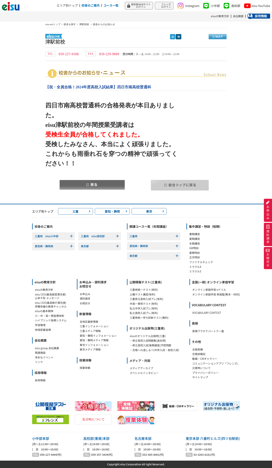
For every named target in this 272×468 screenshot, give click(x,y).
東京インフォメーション (94, 345)
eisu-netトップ (52, 24)
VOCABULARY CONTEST (206, 313)
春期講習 (194, 234)
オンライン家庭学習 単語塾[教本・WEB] (216, 294)
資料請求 (268, 234)
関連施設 (40, 352)
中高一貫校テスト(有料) (144, 304)
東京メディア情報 (90, 349)
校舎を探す (70, 24)
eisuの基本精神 (44, 311)
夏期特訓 (194, 253)
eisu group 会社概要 (47, 348)
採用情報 (40, 380)
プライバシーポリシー (205, 373)
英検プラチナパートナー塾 (208, 331)
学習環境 (40, 325)
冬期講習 (194, 243)
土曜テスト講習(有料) (142, 294)
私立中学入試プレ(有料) (144, 308)
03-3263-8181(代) (204, 454)
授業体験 (85, 368)
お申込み (268, 210)
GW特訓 (194, 248)
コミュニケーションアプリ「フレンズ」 (216, 363)
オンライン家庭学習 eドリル (209, 290)
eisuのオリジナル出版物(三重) (148, 336)
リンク (39, 362)
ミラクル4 (195, 267)
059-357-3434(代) (102, 454)
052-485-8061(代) (153, 454)
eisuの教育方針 (44, 290)
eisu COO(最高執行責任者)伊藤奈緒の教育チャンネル (51, 304)
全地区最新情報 (89, 321)
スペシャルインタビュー (144, 373)
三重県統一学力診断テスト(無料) (149, 318)
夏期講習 (194, 239)
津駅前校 (84, 24)
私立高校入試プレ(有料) (144, 313)
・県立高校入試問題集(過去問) (148, 340)
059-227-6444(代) (51, 454)
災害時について (201, 368)
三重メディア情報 (90, 331)
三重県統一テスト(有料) (144, 290)
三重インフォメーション (94, 326)
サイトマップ (200, 377)
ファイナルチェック (201, 262)
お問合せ (268, 258)
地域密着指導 (43, 330)
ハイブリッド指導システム (50, 320)
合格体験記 (199, 354)
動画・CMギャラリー (204, 359)
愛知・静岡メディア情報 (94, 340)
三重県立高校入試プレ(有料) (146, 299)
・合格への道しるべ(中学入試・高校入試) (154, 350)
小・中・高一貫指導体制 (49, 316)
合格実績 (197, 349)
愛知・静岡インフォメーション (98, 335)
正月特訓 (194, 257)
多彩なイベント (44, 357)
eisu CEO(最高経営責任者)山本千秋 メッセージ (50, 296)
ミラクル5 (195, 271)
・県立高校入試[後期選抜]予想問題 (150, 345)
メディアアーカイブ (141, 368)
